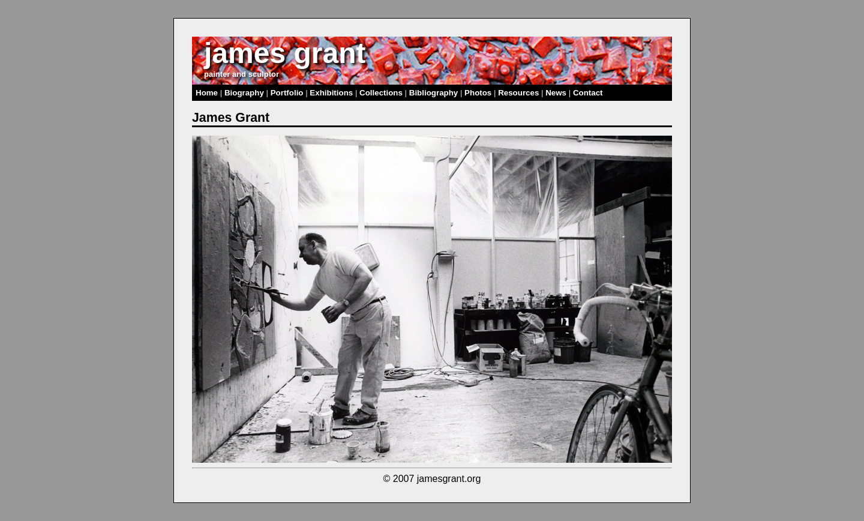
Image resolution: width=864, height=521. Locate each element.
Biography (244, 92)
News (555, 92)
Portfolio (287, 92)
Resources (518, 92)
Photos (477, 92)
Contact (588, 92)
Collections (381, 92)
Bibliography (433, 92)
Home (207, 92)
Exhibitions (331, 92)
